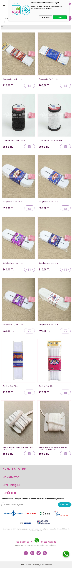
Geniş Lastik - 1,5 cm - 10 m (13, 325)
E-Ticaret (28, 565)
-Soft (22, 565)
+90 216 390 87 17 (24, 542)
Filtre (6, 27)
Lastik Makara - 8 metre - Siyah (14, 140)
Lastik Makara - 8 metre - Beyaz (51, 140)
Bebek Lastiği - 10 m (10, 386)
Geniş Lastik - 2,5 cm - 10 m (13, 263)
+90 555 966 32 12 (45, 542)
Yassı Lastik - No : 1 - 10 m (48, 79)
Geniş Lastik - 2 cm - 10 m (48, 263)
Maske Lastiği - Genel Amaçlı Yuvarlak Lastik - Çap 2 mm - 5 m (53, 448)
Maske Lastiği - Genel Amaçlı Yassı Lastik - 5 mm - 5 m (18, 448)
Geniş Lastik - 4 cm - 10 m (12, 202)
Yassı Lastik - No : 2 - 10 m (12, 79)
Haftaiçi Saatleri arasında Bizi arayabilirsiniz (36, 545)
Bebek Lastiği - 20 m (46, 386)
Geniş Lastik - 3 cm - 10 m (48, 202)
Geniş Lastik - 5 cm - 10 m (48, 325)
